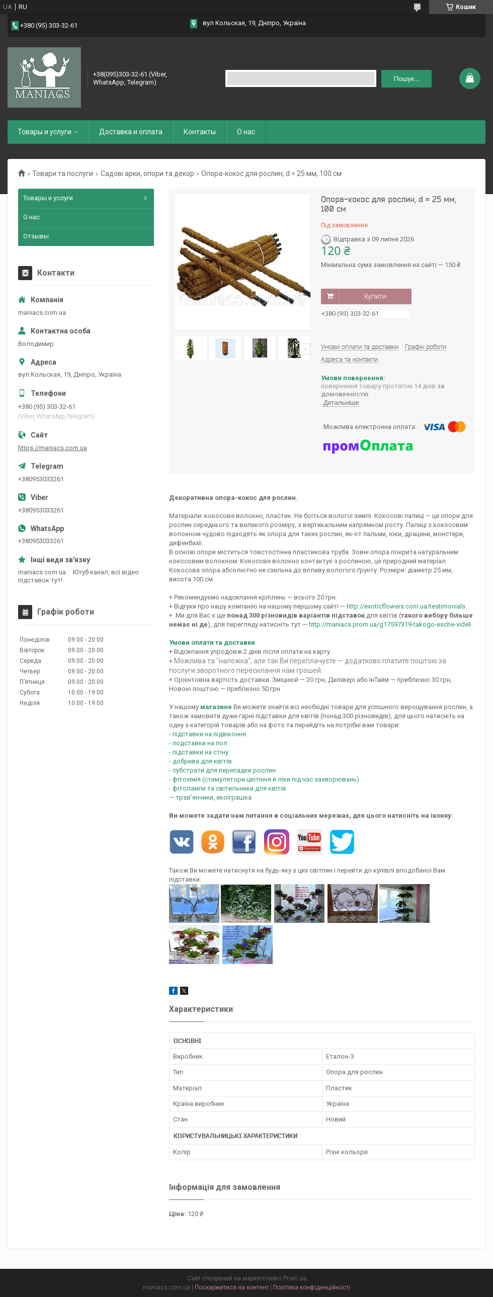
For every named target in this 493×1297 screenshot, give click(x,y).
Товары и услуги (44, 132)
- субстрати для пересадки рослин (223, 770)
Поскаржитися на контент (232, 1287)
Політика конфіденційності (311, 1287)
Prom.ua (294, 1278)
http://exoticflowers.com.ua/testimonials (406, 606)
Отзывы (36, 236)
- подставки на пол (198, 743)
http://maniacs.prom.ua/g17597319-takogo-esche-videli (390, 624)
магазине (216, 707)
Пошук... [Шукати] (407, 78)
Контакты (200, 132)
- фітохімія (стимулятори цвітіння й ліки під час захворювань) (265, 779)
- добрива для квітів (201, 761)
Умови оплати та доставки (212, 642)
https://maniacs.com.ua (52, 448)
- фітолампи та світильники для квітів (228, 788)
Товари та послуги (62, 173)
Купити (375, 296)
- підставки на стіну (198, 752)
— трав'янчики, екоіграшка (211, 797)
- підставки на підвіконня (207, 734)
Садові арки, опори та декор (147, 173)
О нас (246, 132)
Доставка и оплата (130, 132)
